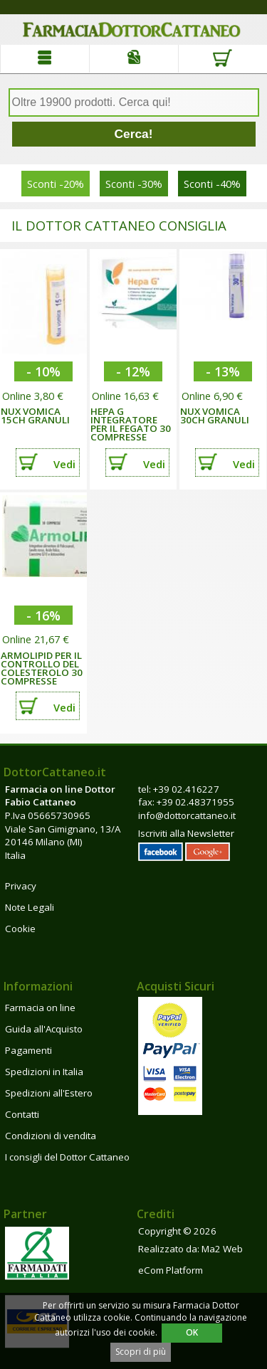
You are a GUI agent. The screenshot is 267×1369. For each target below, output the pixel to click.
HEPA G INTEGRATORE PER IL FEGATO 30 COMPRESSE (130, 424)
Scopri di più (140, 1352)
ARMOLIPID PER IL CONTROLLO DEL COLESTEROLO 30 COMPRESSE (42, 668)
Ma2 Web (222, 1248)
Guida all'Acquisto (44, 1028)
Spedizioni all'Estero (49, 1093)
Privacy (20, 885)
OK (192, 1332)
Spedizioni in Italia (44, 1071)
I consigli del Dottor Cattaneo (67, 1157)
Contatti (22, 1114)
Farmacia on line (40, 1007)
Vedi (64, 464)
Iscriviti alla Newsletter (186, 833)
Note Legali (29, 907)
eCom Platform (170, 1270)
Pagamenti (28, 1050)
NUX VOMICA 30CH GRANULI (214, 415)
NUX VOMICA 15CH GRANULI (35, 415)
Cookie (20, 928)
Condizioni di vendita (50, 1135)
